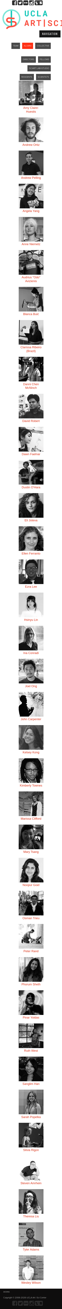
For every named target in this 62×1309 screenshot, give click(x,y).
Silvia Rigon (31, 1150)
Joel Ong (31, 686)
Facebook (14, 2)
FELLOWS (44, 59)
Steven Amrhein (31, 1183)
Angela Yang (31, 211)
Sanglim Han (31, 1084)
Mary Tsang (31, 852)
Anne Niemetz (31, 244)
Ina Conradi (31, 653)
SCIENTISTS (43, 77)
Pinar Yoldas (31, 1017)
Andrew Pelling (31, 177)
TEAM (15, 45)
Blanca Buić (31, 314)
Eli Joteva (30, 520)
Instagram (31, 2)
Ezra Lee (31, 586)
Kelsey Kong (31, 752)
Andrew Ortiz (31, 144)
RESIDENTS (26, 77)
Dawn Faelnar (31, 454)
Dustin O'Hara (31, 487)
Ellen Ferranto (31, 553)
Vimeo (37, 2)
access (6, 1291)
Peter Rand (31, 951)
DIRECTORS (28, 59)
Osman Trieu (31, 918)
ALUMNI (27, 45)
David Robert (31, 421)
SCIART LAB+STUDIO (39, 68)
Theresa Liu (31, 1216)
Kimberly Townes (31, 785)
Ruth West (31, 1050)
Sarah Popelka (31, 1117)
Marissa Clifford (31, 818)
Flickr (25, 2)
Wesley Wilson (31, 1282)
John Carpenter (31, 719)
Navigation (50, 34)
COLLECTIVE (43, 45)
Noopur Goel (30, 885)
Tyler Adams (31, 1249)
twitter (20, 2)
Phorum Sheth (31, 984)
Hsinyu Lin (31, 619)
